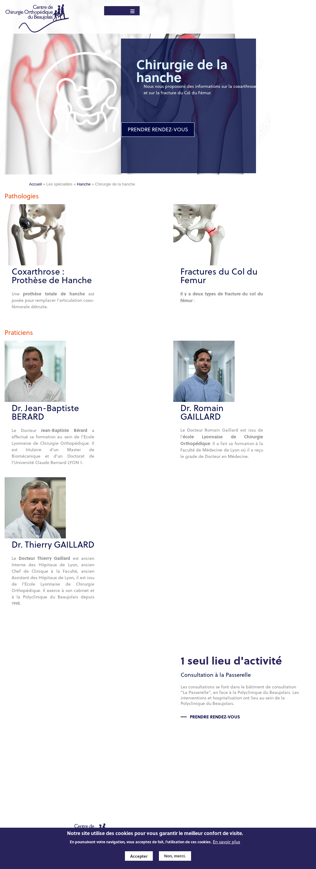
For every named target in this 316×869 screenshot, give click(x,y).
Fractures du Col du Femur (219, 275)
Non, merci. (175, 856)
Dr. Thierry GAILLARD (53, 544)
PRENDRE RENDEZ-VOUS (158, 129)
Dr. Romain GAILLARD (202, 412)
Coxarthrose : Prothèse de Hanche (52, 275)
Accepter (139, 856)
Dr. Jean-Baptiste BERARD (45, 412)
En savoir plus (226, 842)
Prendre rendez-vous (215, 716)
